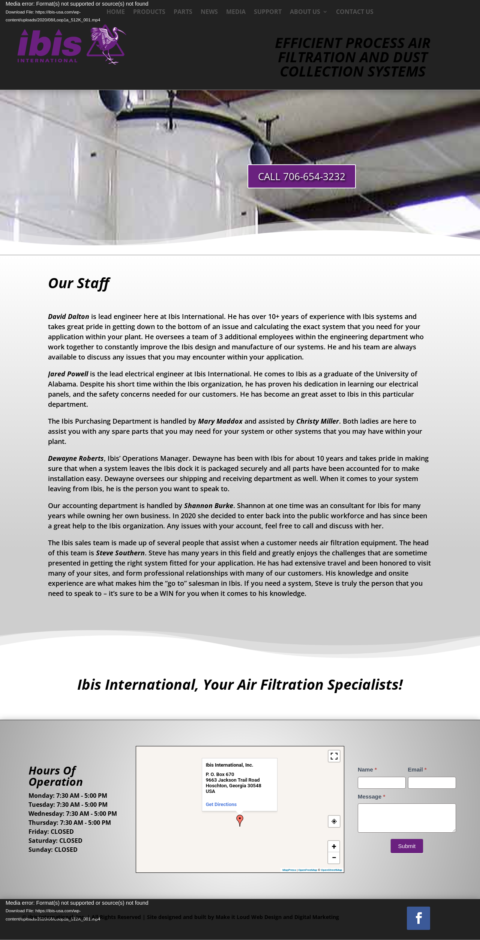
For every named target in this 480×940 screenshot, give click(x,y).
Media (236, 12)
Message (371, 796)
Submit (407, 846)
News (209, 12)
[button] (240, 821)
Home (115, 12)
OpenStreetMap (331, 870)
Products (149, 12)
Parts (183, 12)
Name (367, 769)
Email (417, 769)
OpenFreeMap (307, 870)
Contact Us (355, 12)
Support (268, 12)
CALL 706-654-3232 (301, 176)
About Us (305, 12)
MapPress (289, 870)
